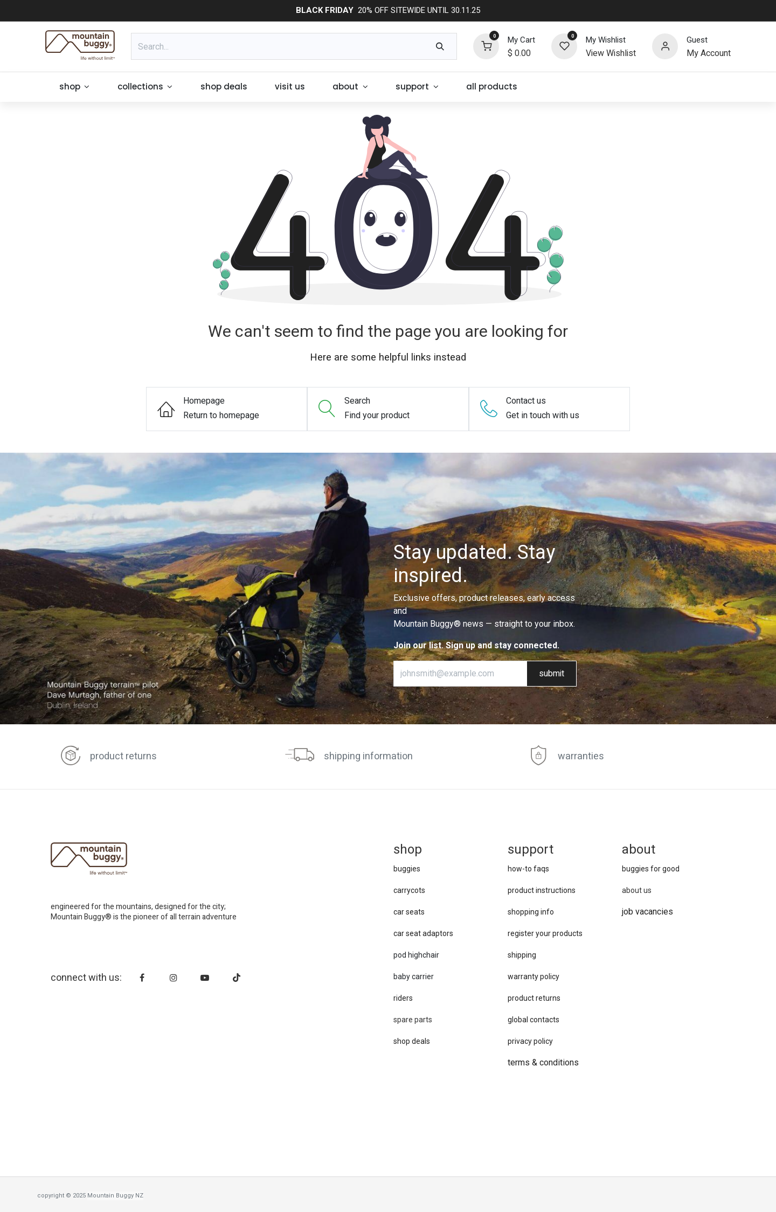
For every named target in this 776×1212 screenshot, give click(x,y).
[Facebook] (142, 978)
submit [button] (551, 673)
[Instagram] (173, 978)
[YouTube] (205, 978)
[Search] (440, 46)
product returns (123, 756)
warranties (581, 756)
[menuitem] (74, 87)
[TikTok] (237, 978)
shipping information (368, 756)
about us (637, 890)
